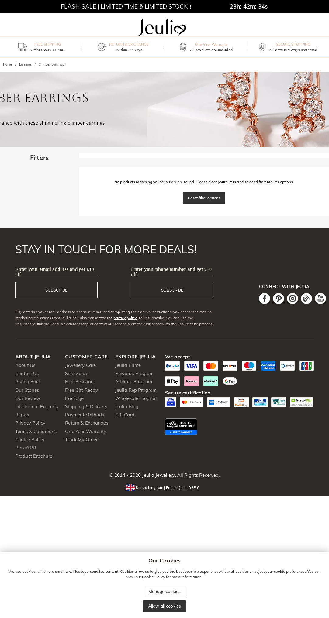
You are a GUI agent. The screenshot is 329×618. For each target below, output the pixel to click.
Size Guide (76, 373)
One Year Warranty (85, 431)
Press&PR (25, 448)
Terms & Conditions (36, 431)
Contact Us (27, 373)
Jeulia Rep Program (136, 390)
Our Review (27, 398)
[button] (164, 487)
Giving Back (28, 381)
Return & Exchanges (86, 423)
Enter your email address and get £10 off (54, 272)
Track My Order (81, 439)
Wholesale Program (136, 398)
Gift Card (124, 415)
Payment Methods (84, 415)
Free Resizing (79, 381)
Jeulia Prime (128, 365)
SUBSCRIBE (56, 290)
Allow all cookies (164, 606)
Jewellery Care (80, 365)
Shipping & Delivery (86, 406)
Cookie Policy (29, 439)
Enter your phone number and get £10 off (171, 272)
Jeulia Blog (126, 406)
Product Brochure (33, 456)
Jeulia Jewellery (158, 475)
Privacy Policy (30, 423)
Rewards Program (134, 373)
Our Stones (27, 390)
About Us (25, 365)
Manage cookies (164, 591)
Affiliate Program (133, 381)
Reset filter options (204, 198)
